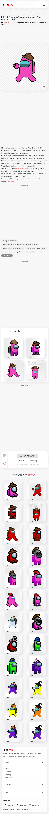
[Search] (38, 5)
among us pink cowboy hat (32, 252)
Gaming (15, 166)
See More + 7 (7, 255)
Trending (8, 775)
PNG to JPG (8, 778)
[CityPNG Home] (8, 4)
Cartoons (25, 166)
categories (10, 181)
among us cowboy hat (10, 241)
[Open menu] (44, 5)
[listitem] (8, 805)
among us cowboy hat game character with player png (20, 244)
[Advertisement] (24, 37)
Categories (8, 771)
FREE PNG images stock (24, 168)
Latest (7, 768)
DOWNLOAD (27, 456)
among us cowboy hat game (36, 248)
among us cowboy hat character (13, 248)
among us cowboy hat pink (11, 252)
